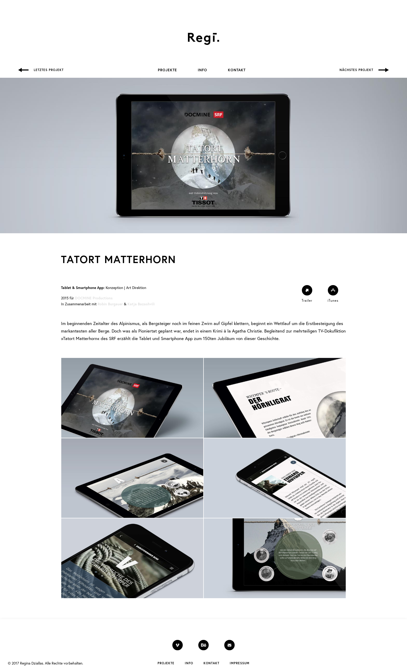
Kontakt (237, 70)
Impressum (239, 663)
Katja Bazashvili (141, 304)
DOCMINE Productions (94, 298)
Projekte (167, 70)
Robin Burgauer (110, 304)
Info (202, 70)
